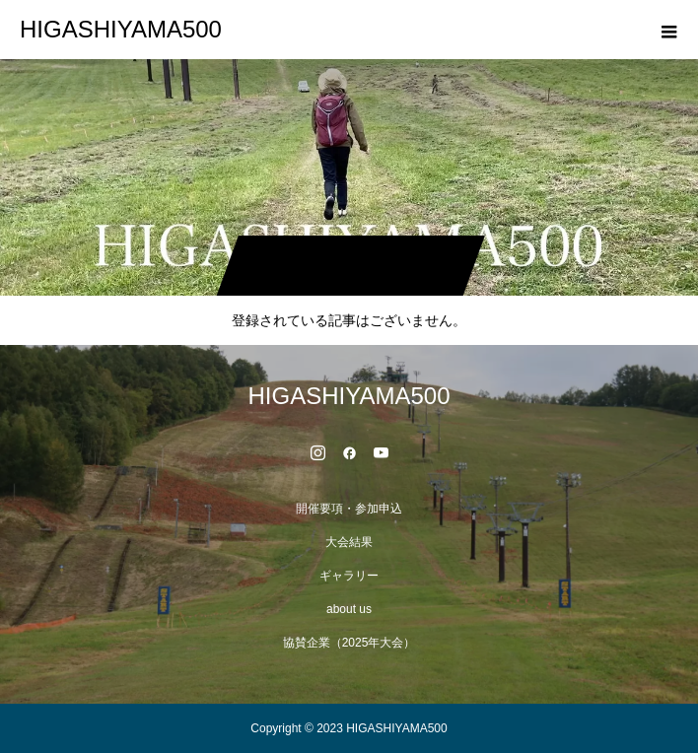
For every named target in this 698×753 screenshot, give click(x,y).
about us (349, 609)
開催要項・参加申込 (349, 508)
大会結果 (349, 542)
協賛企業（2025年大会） (349, 643)
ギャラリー (349, 575)
